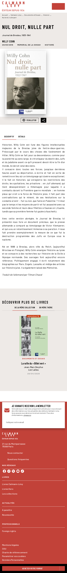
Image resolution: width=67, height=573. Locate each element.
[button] (29, 45)
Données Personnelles (13, 560)
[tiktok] (22, 471)
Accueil (5, 15)
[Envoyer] (59, 422)
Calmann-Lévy (16, 15)
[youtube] (18, 471)
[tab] (9, 136)
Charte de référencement (14, 552)
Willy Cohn (8, 41)
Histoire (46, 15)
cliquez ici (27, 415)
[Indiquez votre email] (30, 422)
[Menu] (58, 6)
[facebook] (4, 471)
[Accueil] (13, 6)
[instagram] (9, 471)
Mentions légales (10, 545)
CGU (4, 548)
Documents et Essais (32, 15)
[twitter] (13, 471)
